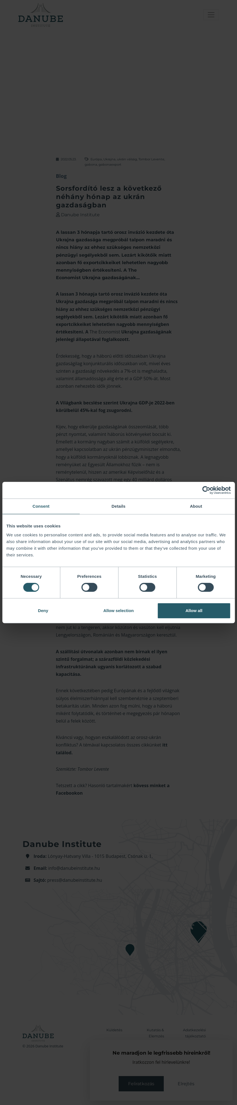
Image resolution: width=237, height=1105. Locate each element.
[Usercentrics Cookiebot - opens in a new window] (206, 490)
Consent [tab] (41, 506)
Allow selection (118, 610)
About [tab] (196, 506)
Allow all (193, 610)
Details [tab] (119, 506)
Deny (43, 610)
